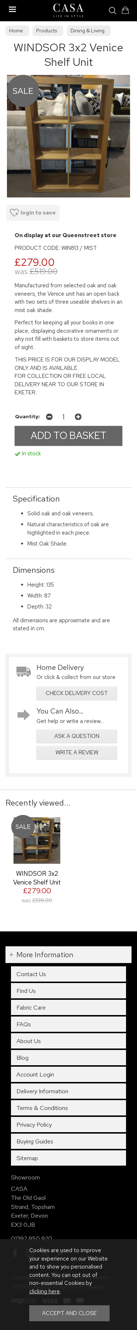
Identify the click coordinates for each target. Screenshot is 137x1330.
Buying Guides (34, 1141)
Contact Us (31, 974)
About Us (28, 1041)
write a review (77, 752)
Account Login (35, 1074)
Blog (22, 1058)
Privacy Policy (34, 1125)
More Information (44, 954)
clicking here (44, 1291)
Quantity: (27, 416)
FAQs (23, 1024)
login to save (33, 212)
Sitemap (27, 1158)
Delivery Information (42, 1091)
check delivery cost (77, 693)
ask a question (76, 736)
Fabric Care (31, 1007)
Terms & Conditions (42, 1108)
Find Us (26, 991)
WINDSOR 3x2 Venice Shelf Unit (37, 877)
